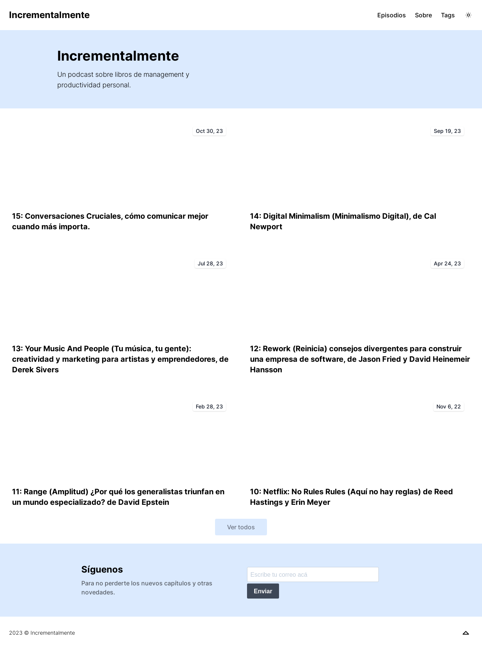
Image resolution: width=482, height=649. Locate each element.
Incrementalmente (49, 14)
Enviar (263, 591)
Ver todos (241, 527)
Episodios (391, 15)
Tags (448, 15)
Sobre (423, 15)
